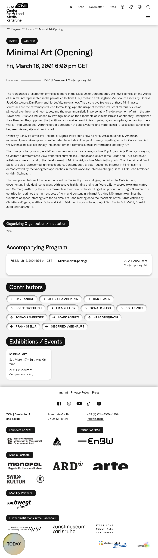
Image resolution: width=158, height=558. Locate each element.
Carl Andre (25, 299)
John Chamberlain (63, 299)
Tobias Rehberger (30, 317)
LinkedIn (99, 404)
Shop (81, 7)
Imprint (63, 392)
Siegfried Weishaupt (67, 326)
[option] (30, 364)
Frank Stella (26, 326)
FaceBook (59, 404)
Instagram (69, 404)
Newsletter (96, 7)
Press (112, 7)
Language (139, 7)
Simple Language (122, 7)
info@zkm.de (95, 418)
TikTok (88, 404)
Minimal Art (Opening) (72, 261)
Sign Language (131, 7)
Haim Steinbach (106, 317)
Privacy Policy (80, 392)
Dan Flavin (101, 299)
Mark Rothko (68, 317)
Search (148, 7)
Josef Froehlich (29, 308)
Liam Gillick (65, 308)
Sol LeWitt (134, 308)
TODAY (14, 543)
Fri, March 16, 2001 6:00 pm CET (31, 260)
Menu (148, 18)
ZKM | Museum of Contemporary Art (67, 80)
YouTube (79, 404)
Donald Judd (100, 308)
